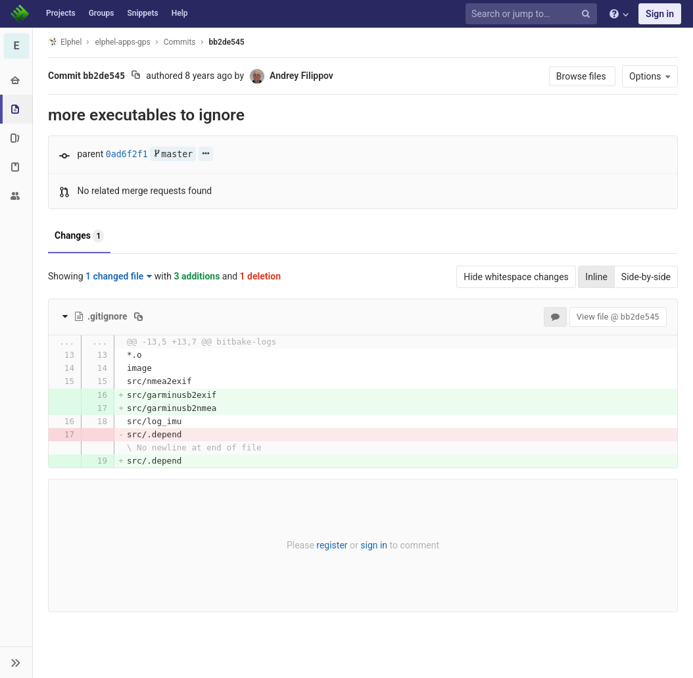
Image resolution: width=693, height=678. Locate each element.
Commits (180, 42)
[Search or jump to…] (533, 14)
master (173, 154)
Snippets (142, 13)
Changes (79, 236)
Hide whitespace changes (516, 277)
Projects (61, 13)
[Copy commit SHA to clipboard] (136, 76)
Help (180, 13)
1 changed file (118, 276)
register (331, 545)
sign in (373, 545)
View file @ (618, 317)
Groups (101, 13)
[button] (16, 662)
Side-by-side (646, 277)
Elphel (65, 42)
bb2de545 (227, 42)
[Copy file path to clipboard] (138, 316)
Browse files (582, 76)
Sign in (660, 14)
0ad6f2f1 (127, 154)
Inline (596, 277)
